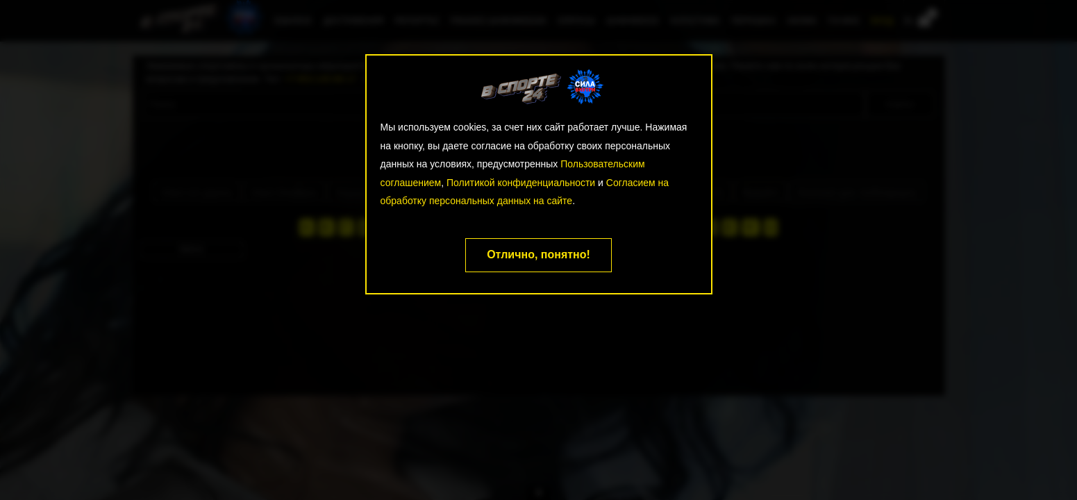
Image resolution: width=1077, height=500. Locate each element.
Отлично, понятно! (538, 254)
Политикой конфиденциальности (520, 182)
